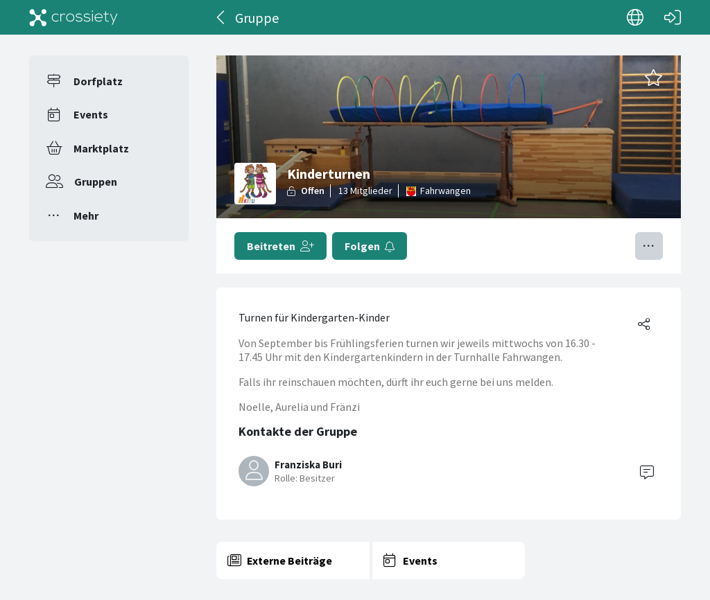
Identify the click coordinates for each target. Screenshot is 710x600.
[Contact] (647, 471)
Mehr (85, 215)
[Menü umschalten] (649, 246)
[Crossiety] (73, 17)
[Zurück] (221, 17)
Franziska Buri (308, 464)
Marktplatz (101, 148)
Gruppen (95, 181)
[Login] (672, 17)
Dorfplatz (98, 81)
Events (90, 114)
